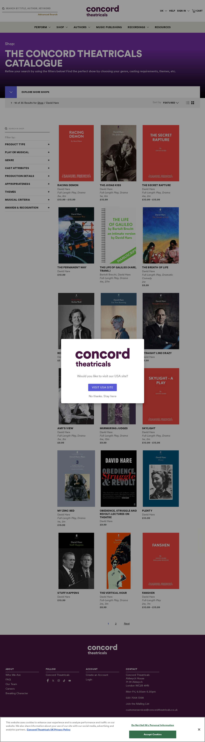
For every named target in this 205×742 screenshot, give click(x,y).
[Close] (199, 732)
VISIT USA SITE (102, 387)
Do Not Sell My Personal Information (152, 728)
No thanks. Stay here (102, 396)
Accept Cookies (153, 737)
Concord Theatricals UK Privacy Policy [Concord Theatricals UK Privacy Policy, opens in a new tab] (48, 732)
